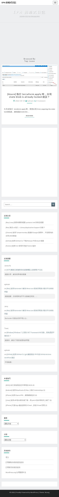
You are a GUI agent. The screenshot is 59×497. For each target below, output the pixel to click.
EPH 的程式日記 (9, 2)
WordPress (34, 492)
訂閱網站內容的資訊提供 (15, 462)
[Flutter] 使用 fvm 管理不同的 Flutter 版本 (21, 246)
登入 (7, 457)
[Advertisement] (29, 40)
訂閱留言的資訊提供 (13, 467)
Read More (30, 116)
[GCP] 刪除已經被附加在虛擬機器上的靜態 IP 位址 (25, 270)
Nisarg (47, 492)
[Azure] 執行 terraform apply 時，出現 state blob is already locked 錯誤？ (29, 95)
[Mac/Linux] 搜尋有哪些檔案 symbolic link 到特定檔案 (25, 222)
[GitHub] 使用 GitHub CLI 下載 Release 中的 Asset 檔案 (25, 241)
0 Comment (41, 101)
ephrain (30, 101)
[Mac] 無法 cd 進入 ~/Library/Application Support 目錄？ (25, 227)
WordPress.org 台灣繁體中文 (16, 472)
